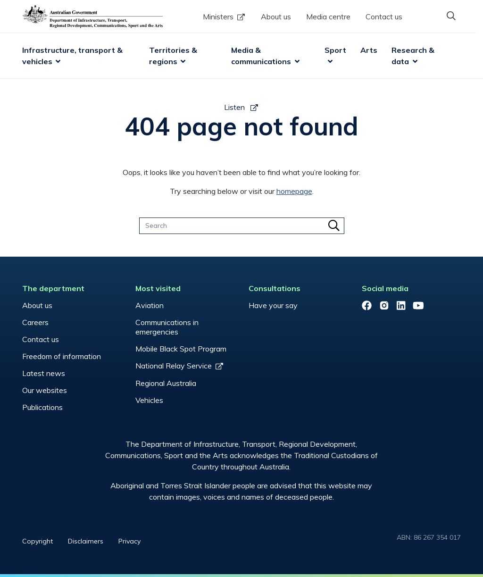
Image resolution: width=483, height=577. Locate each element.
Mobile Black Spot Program (180, 348)
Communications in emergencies (167, 327)
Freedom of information (61, 356)
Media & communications (261, 55)
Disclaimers (85, 541)
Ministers (218, 16)
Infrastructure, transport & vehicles (73, 55)
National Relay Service (173, 365)
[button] (451, 15)
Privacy (129, 541)
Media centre (328, 16)
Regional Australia (165, 383)
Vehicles (149, 400)
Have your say (273, 305)
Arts (368, 50)
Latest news (43, 373)
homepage (294, 191)
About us (276, 16)
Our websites (44, 390)
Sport (335, 50)
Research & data (413, 55)
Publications (42, 407)
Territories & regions (174, 55)
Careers (35, 322)
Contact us (384, 16)
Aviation (149, 305)
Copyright (37, 541)
